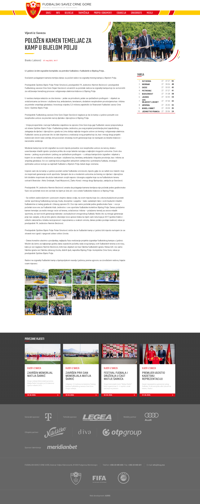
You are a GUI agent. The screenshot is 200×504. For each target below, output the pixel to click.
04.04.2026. (43, 395)
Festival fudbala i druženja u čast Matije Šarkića (116, 375)
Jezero (145, 97)
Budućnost (147, 94)
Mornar (146, 84)
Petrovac (147, 91)
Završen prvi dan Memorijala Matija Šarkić (78, 375)
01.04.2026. (158, 395)
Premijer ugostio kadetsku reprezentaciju (153, 375)
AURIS (107, 496)
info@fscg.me (159, 465)
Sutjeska (146, 81)
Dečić (144, 88)
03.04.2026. (82, 395)
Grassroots (136, 13)
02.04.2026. (120, 395)
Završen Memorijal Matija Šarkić (40, 374)
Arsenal (146, 105)
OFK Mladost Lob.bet (150, 101)
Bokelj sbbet (148, 108)
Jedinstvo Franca (150, 111)
